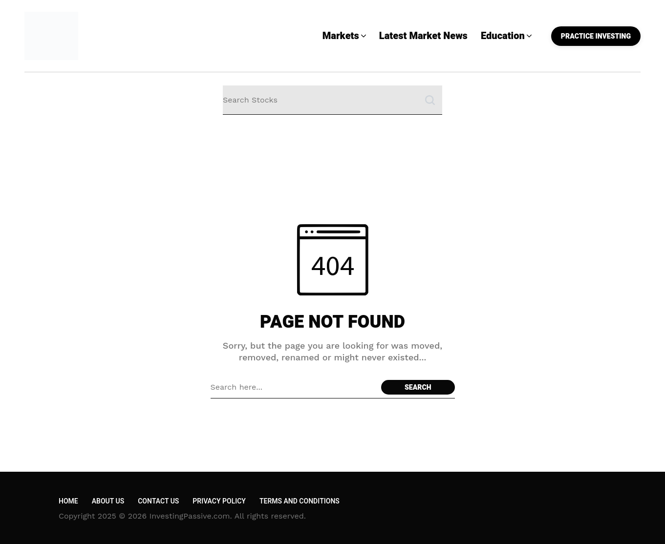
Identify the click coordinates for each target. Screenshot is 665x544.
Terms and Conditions (299, 501)
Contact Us (158, 501)
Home (68, 501)
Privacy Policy (219, 501)
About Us (108, 501)
